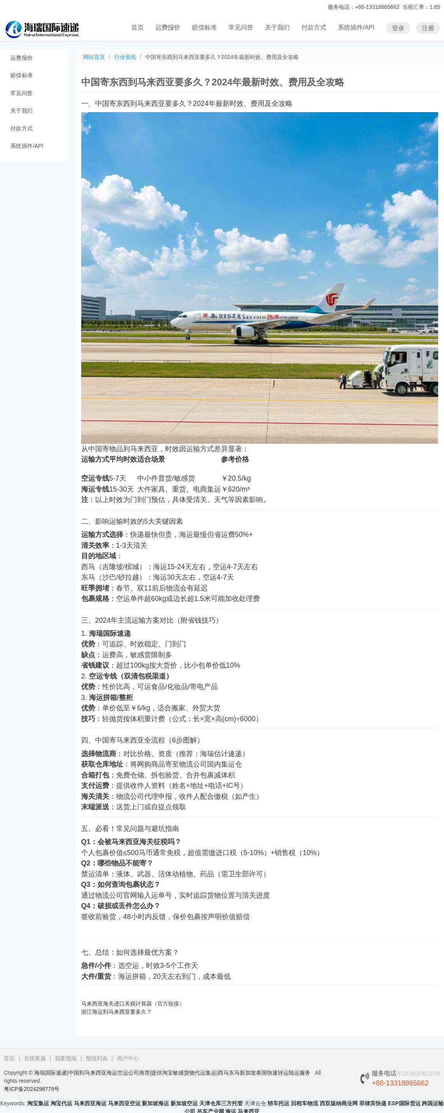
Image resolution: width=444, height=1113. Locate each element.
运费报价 (167, 27)
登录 (398, 27)
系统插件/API (356, 27)
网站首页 (94, 57)
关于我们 (277, 27)
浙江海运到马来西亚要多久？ (116, 1012)
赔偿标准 (204, 27)
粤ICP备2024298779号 (31, 1089)
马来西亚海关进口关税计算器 (116, 1003)
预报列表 (97, 1058)
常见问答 (240, 27)
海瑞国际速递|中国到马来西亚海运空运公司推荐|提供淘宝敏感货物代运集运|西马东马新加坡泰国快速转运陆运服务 (172, 1073)
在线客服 (35, 1058)
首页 (137, 27)
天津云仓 (255, 1103)
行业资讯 (125, 57)
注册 (428, 27)
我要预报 (66, 1058)
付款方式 (313, 27)
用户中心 (128, 1058)
